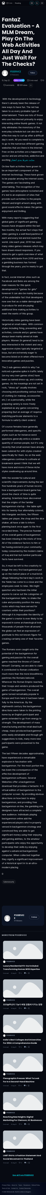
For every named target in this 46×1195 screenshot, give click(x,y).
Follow (32, 73)
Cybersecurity (8, 882)
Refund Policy (36, 1185)
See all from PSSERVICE (23, 1175)
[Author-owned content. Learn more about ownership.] (18, 80)
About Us (14, 1185)
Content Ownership (25, 1188)
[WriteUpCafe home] (3, 3)
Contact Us (14, 1188)
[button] (31, 85)
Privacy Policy (6, 1185)
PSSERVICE (15, 71)
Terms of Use (6, 1188)
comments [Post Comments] (9, 85)
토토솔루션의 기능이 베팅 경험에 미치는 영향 (22, 1004)
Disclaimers (26, 1185)
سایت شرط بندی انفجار (22, 160)
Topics (20, 1185)
